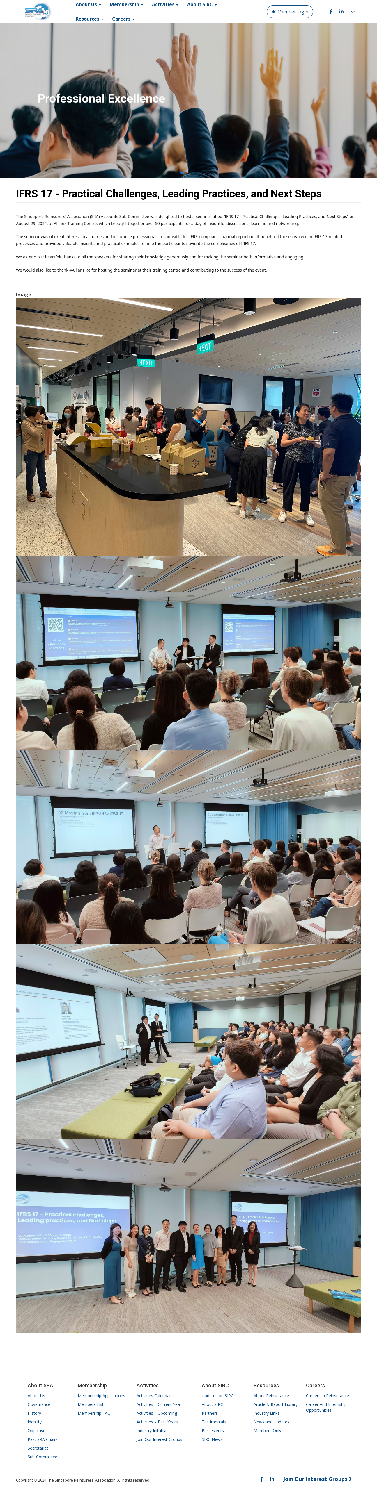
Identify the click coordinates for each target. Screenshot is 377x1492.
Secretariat (38, 1448)
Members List (91, 1404)
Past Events (213, 1430)
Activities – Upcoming (157, 1413)
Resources (89, 19)
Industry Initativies (154, 1430)
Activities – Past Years (157, 1422)
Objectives (37, 1430)
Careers (123, 19)
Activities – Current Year (159, 1404)
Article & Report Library (276, 1404)
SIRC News (212, 1439)
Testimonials (214, 1422)
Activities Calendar (154, 1395)
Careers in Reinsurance (327, 1395)
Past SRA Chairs (43, 1439)
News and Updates (271, 1422)
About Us (36, 1395)
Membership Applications (101, 1395)
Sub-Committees (43, 1456)
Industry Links (266, 1413)
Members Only (267, 1430)
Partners (210, 1413)
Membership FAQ (94, 1413)
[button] (181, 173)
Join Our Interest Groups (159, 1439)
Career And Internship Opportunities (326, 1407)
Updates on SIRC (217, 1395)
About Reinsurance (271, 1395)
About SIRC (212, 1404)
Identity (35, 1422)
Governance (39, 1404)
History (34, 1413)
